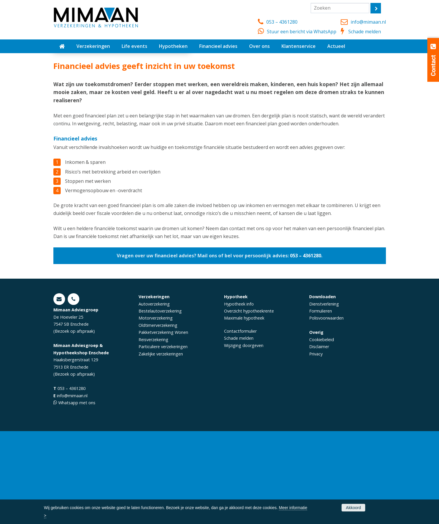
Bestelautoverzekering (160, 403)
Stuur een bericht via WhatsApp (301, 31)
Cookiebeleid (321, 432)
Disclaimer (319, 439)
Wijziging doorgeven (243, 438)
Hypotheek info (239, 396)
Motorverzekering (156, 411)
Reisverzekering (153, 432)
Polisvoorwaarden (326, 411)
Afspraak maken (79, 127)
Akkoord (353, 507)
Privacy (316, 446)
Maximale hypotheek (244, 411)
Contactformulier (240, 423)
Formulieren (320, 403)
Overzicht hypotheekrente (249, 403)
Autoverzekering (154, 396)
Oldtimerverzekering (158, 418)
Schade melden (364, 31)
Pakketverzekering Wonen (163, 425)
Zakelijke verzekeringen (161, 446)
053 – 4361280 (282, 22)
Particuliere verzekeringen (163, 439)
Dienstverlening (324, 396)
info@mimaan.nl (368, 22)
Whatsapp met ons (76, 495)
